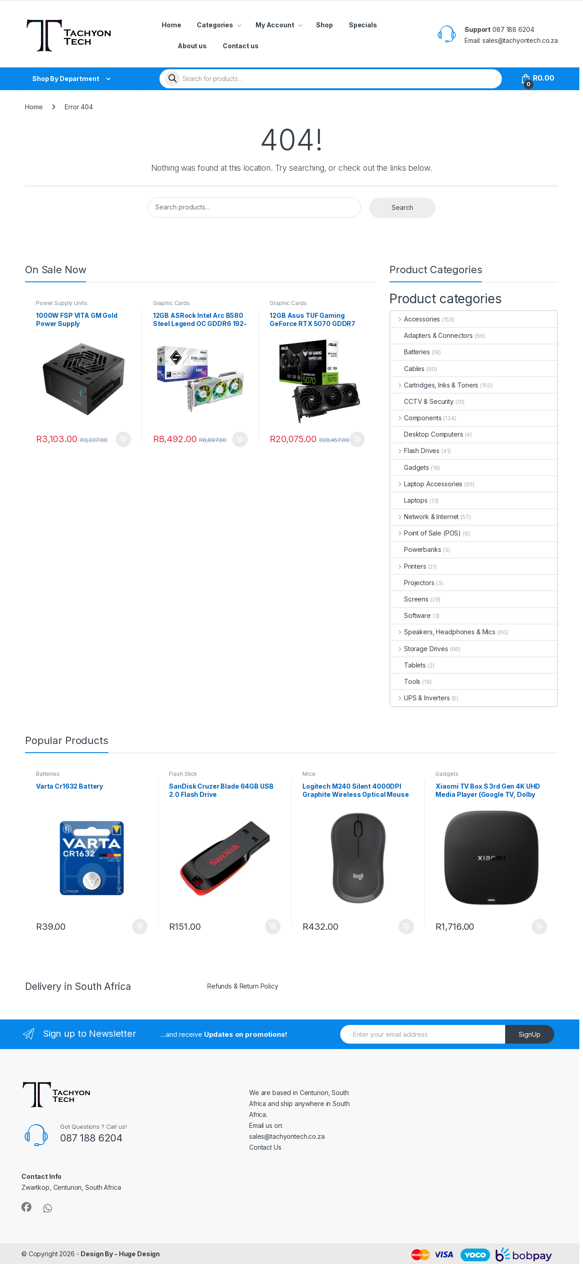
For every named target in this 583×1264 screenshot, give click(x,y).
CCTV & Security (422, 401)
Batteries (410, 352)
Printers (408, 566)
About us (192, 46)
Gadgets (409, 467)
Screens (409, 599)
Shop (324, 25)
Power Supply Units (61, 303)
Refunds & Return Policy (242, 986)
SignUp (530, 1034)
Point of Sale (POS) (425, 533)
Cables (407, 368)
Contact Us (265, 1147)
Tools (405, 681)
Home (171, 25)
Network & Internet (424, 516)
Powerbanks (415, 549)
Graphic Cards (171, 303)
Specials (363, 25)
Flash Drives (415, 450)
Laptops (409, 500)
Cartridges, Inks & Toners (434, 385)
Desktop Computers (426, 434)
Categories (215, 25)
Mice (308, 773)
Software (410, 615)
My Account (275, 25)
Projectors (412, 582)
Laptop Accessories (426, 484)
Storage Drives (419, 648)
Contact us (241, 46)
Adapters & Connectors (431, 335)
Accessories (415, 319)
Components (415, 418)
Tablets (408, 665)
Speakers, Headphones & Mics (443, 632)
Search (402, 207)
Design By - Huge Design (120, 1254)
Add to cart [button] (123, 439)
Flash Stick (183, 773)
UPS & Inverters (420, 698)
